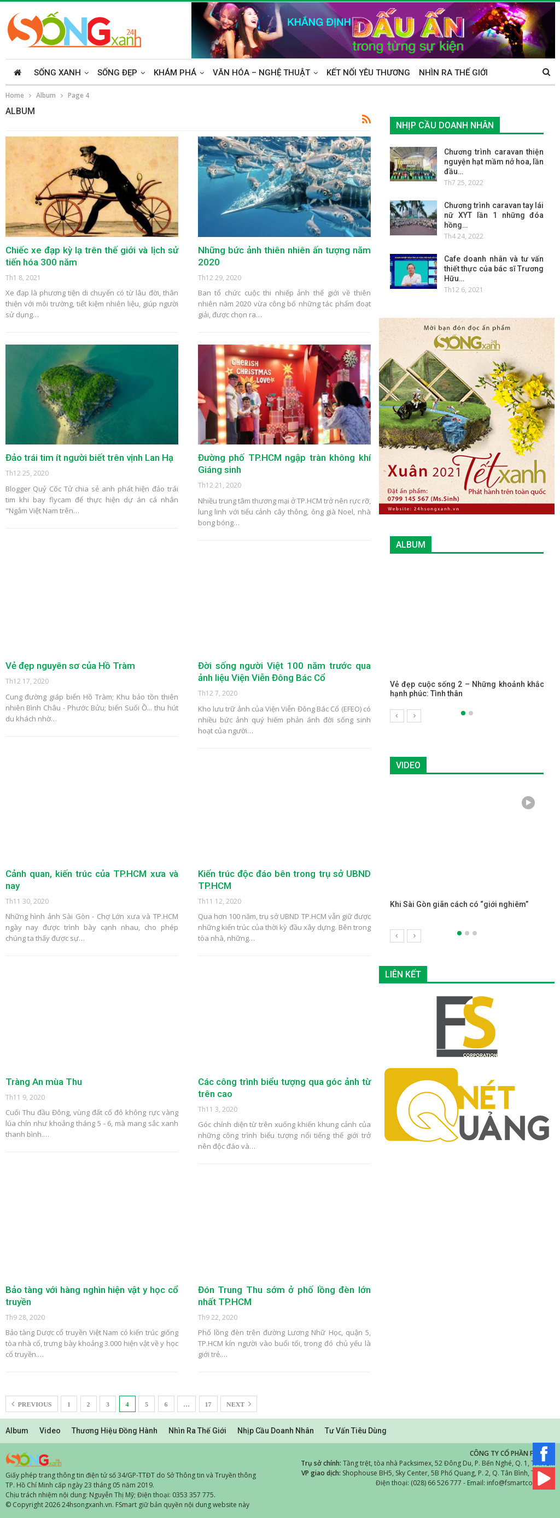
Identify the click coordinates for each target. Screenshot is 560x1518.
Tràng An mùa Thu (43, 1081)
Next (238, 1404)
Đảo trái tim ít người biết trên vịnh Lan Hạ (89, 457)
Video (50, 1430)
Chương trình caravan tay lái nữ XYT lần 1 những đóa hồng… (494, 215)
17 (208, 1404)
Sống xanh (57, 73)
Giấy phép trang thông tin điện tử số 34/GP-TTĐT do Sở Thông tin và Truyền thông (130, 1475)
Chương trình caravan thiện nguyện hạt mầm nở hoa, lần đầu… (494, 161)
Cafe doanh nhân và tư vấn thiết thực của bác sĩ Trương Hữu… (494, 268)
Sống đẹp (117, 73)
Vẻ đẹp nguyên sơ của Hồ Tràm (70, 665)
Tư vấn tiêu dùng (356, 1430)
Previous (31, 1404)
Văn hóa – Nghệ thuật (261, 73)
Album (16, 1430)
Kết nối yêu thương (368, 73)
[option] (467, 637)
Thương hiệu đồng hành (115, 1430)
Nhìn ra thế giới (453, 73)
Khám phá (175, 73)
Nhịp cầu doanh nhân (275, 1430)
